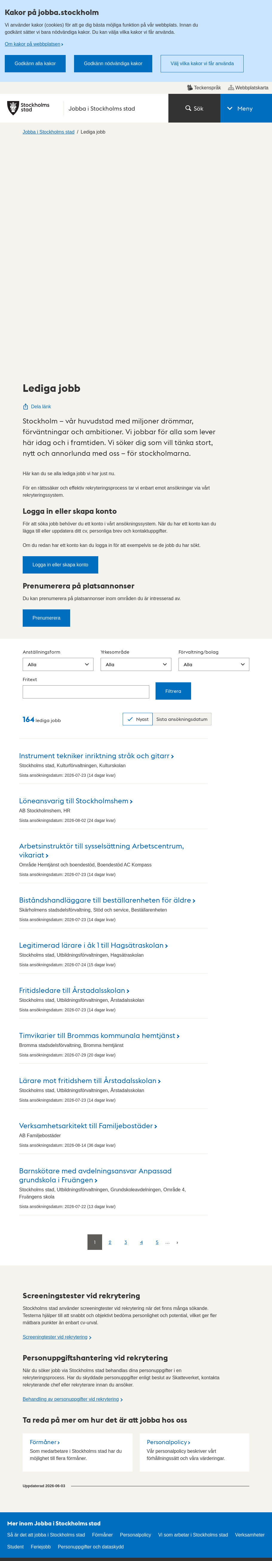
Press (146, 1414)
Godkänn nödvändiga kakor (113, 63)
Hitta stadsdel (87, 1363)
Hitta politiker (153, 1380)
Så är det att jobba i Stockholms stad (46, 1308)
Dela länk (37, 179)
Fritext (30, 452)
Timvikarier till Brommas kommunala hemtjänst (97, 808)
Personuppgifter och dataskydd (91, 1320)
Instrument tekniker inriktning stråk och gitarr (94, 528)
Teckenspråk (204, 88)
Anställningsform (41, 425)
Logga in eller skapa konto (60, 337)
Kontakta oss (153, 1363)
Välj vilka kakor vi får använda (202, 63)
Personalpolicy (167, 1215)
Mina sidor (151, 1397)
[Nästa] (177, 1015)
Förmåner (43, 1215)
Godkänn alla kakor (35, 63)
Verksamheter (250, 1308)
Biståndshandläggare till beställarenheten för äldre (105, 672)
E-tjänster (83, 1380)
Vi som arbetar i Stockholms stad (193, 1308)
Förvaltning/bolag (199, 425)
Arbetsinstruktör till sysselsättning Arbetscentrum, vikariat (101, 623)
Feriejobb (41, 1320)
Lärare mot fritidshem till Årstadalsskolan (87, 853)
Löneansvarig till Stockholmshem (73, 573)
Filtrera (173, 464)
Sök (194, 108)
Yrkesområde (115, 425)
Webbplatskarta (248, 88)
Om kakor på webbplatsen (32, 44)
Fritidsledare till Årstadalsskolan (72, 762)
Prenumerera (46, 391)
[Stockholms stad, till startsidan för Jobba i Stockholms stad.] (84, 108)
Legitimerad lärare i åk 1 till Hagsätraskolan (91, 717)
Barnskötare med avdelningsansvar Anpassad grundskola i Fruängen (95, 948)
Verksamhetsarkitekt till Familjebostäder (86, 898)
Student (15, 1320)
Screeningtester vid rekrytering (55, 1110)
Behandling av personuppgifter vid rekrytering (71, 1172)
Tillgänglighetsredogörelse (233, 1363)
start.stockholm (245, 1539)
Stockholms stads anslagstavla (92, 1401)
